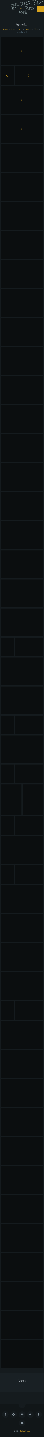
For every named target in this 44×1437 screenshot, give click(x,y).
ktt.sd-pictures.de (25, 1431)
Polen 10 (28, 29)
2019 (20, 29)
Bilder (36, 29)
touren (13, 29)
